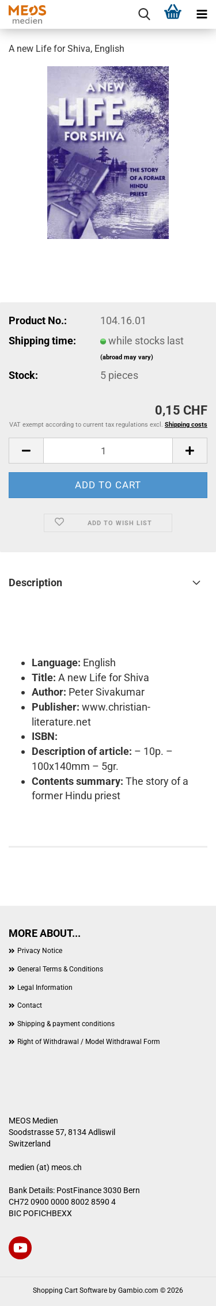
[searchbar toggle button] (144, 14)
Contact (29, 1005)
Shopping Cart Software (70, 1290)
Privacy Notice (39, 951)
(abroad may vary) (126, 357)
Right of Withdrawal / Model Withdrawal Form (88, 1042)
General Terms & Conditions (60, 969)
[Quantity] (108, 451)
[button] (26, 451)
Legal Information (45, 988)
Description (35, 582)
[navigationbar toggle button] (201, 14)
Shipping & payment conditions (66, 1024)
